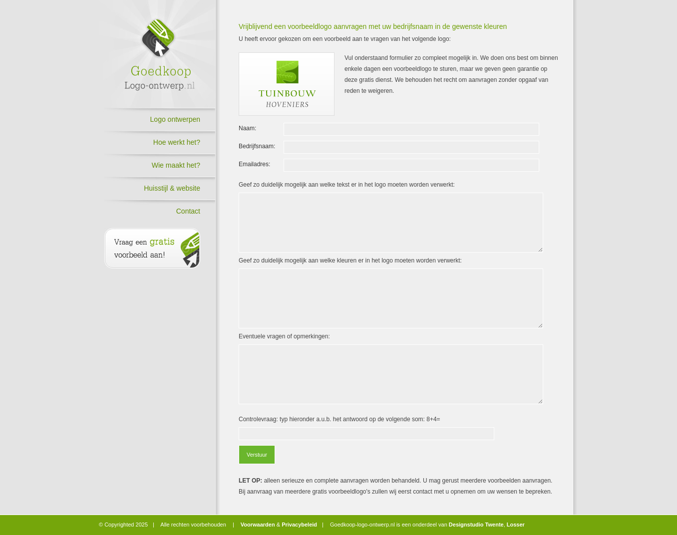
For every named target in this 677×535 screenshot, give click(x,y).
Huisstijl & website (172, 188)
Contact (188, 211)
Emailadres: (254, 164)
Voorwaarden (258, 525)
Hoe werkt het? (176, 142)
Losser (516, 525)
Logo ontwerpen (175, 119)
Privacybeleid (299, 525)
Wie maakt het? (176, 165)
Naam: (247, 128)
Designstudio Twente (476, 525)
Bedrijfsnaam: (257, 146)
